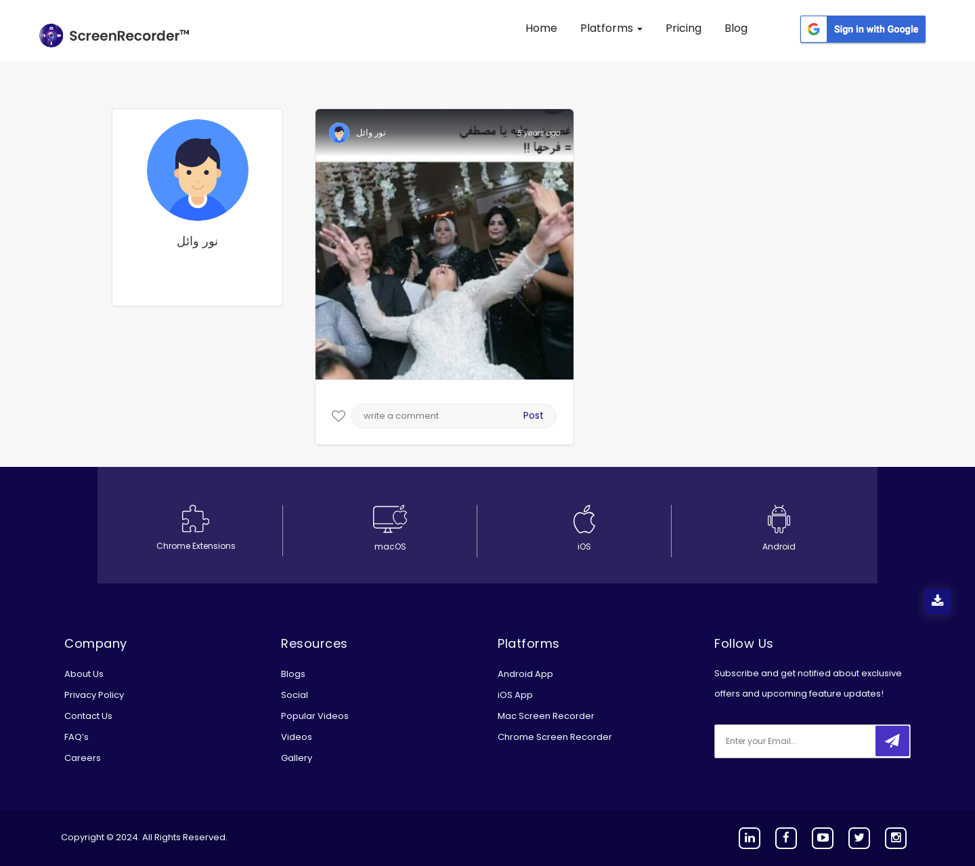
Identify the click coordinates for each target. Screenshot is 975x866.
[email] (804, 741)
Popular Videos (315, 715)
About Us (84, 673)
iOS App (515, 694)
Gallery (296, 757)
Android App (525, 673)
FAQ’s (76, 736)
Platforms (611, 28)
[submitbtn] (892, 741)
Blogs (293, 673)
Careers (82, 757)
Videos (296, 736)
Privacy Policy (94, 694)
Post (533, 415)
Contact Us (88, 715)
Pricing (683, 28)
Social (294, 694)
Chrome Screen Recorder (555, 736)
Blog (736, 28)
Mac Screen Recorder (546, 715)
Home (541, 28)
